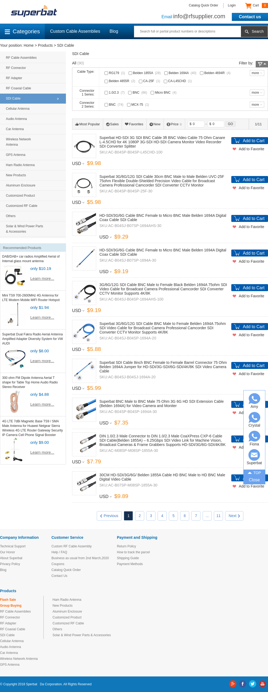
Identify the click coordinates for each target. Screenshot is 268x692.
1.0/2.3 (115, 92)
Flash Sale (8, 600)
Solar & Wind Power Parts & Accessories (24, 228)
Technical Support (12, 546)
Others (11, 216)
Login (232, 5)
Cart (256, 6)
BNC (138, 92)
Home (29, 45)
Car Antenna (15, 129)
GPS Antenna (15, 155)
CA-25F (150, 81)
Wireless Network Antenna (18, 142)
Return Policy (126, 546)
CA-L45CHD (178, 81)
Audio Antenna (16, 119)
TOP (254, 472)
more (255, 73)
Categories (22, 31)
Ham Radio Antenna (20, 165)
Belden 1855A (145, 73)
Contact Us (59, 576)
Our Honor (7, 552)
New (155, 124)
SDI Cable (65, 45)
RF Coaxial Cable (18, 88)
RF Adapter (14, 78)
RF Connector (16, 68)
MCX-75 (138, 105)
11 (219, 516)
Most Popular (87, 124)
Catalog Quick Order (203, 5)
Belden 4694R (216, 73)
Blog (114, 31)
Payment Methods (130, 564)
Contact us (250, 16)
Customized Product (20, 195)
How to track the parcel (133, 552)
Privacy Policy (10, 564)
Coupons (57, 564)
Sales (112, 124)
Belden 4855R (120, 81)
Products (45, 45)
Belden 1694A (181, 73)
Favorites (134, 124)
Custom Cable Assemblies (75, 31)
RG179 (115, 73)
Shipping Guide (128, 558)
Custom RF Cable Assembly (71, 546)
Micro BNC (164, 92)
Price (174, 124)
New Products (16, 175)
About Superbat (11, 558)
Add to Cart (254, 140)
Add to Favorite (251, 149)
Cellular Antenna (17, 109)
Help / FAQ (59, 552)
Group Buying (10, 605)
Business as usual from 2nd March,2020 (80, 558)
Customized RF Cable (21, 206)
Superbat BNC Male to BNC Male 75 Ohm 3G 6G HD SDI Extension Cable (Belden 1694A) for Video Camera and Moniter (161, 403)
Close (254, 480)
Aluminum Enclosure (20, 185)
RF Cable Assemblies (21, 58)
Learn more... (42, 278)
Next (234, 516)
